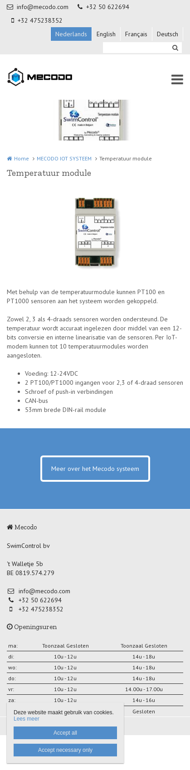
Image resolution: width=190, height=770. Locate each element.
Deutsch (167, 34)
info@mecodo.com (37, 7)
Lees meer (26, 719)
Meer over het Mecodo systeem (95, 469)
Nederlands (71, 34)
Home (21, 158)
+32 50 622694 (103, 7)
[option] (95, 233)
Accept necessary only (65, 750)
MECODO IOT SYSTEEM (64, 158)
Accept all (65, 733)
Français (136, 34)
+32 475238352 (37, 20)
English (106, 34)
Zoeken (175, 47)
